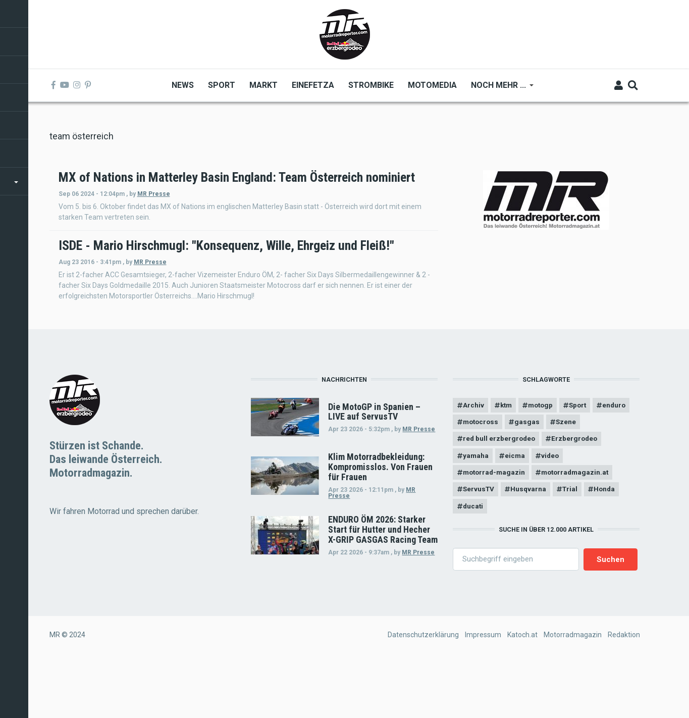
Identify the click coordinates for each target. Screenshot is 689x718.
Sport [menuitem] (221, 85)
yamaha (476, 507)
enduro (475, 473)
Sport (584, 455)
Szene (611, 473)
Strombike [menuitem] (371, 85)
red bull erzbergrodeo (500, 490)
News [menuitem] (183, 85)
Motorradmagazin (573, 689)
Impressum (483, 689)
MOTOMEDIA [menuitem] (432, 85)
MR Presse (290, 208)
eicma (516, 507)
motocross (523, 473)
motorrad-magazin (495, 525)
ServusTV (479, 542)
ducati (473, 560)
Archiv (473, 455)
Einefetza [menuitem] (313, 85)
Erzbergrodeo (578, 490)
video (553, 507)
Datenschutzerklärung (423, 689)
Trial (574, 542)
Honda (610, 542)
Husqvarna (531, 542)
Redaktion (624, 689)
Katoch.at (522, 689)
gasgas (571, 473)
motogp (544, 455)
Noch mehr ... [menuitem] (499, 88)
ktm (507, 455)
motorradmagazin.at (580, 525)
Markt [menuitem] (263, 85)
